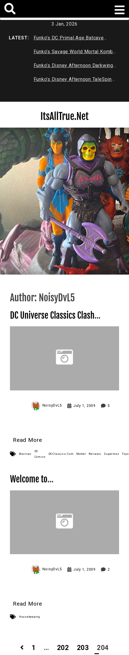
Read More (27, 440)
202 (63, 648)
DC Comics (40, 454)
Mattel (81, 453)
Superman (111, 453)
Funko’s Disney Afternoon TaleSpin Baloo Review (73, 80)
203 (83, 648)
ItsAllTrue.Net (64, 116)
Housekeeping (29, 616)
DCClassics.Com (61, 453)
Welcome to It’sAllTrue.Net (32, 484)
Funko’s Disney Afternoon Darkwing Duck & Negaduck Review (73, 67)
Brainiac (25, 453)
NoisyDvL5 (52, 405)
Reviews (95, 453)
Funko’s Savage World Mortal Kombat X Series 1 (75, 53)
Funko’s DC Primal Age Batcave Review (69, 39)
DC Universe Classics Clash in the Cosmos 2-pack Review (57, 320)
